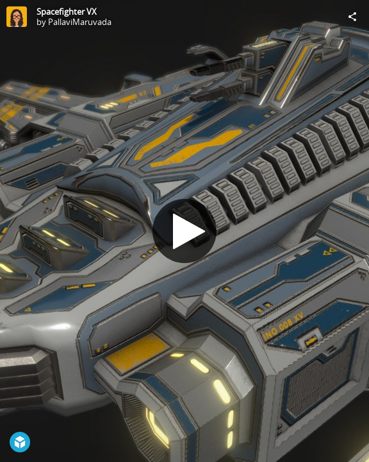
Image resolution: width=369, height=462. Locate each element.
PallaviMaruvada (79, 22)
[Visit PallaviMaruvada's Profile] (16, 16)
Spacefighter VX (67, 11)
